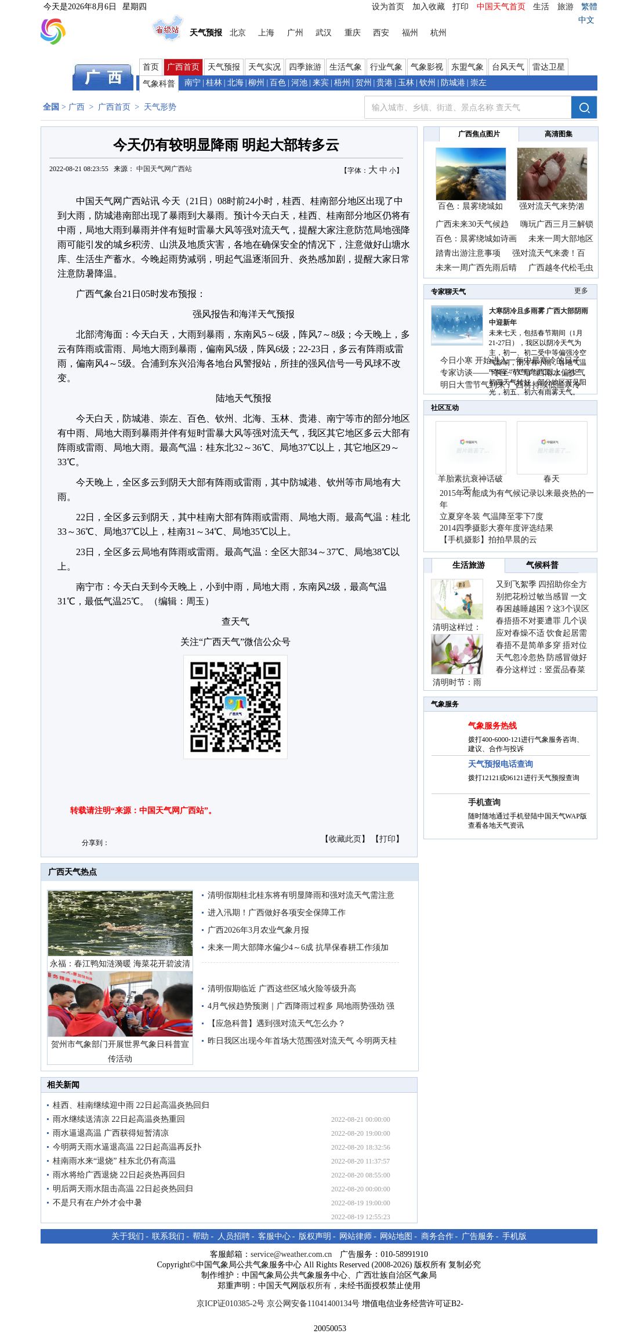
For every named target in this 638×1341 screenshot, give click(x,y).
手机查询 (484, 802)
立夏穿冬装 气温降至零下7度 (491, 516)
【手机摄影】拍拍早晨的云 (488, 539)
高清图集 (558, 134)
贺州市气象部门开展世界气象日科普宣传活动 (120, 1051)
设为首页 (388, 6)
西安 (381, 32)
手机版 (514, 1236)
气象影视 (427, 67)
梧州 (342, 82)
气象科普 (159, 83)
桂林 (214, 82)
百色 (278, 82)
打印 (460, 6)
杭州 (438, 32)
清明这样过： (457, 627)
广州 (295, 32)
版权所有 (315, 1285)
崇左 (478, 82)
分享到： (96, 843)
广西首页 (183, 67)
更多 (581, 291)
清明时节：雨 (457, 682)
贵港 (384, 82)
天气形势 (160, 107)
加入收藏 (428, 6)
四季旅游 (305, 67)
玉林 (406, 82)
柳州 (256, 82)
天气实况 (264, 67)
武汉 (324, 32)
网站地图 (396, 1236)
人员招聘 (233, 1236)
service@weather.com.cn (291, 1254)
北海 (235, 82)
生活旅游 (468, 565)
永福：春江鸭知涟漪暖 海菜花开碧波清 (120, 963)
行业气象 (386, 67)
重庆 (353, 32)
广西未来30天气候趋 (472, 224)
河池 (299, 82)
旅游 (565, 6)
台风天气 (508, 67)
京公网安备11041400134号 (313, 1303)
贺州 (364, 82)
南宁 (192, 82)
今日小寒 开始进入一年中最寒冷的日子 (510, 360)
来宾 (321, 82)
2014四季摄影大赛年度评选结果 (496, 528)
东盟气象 (467, 67)
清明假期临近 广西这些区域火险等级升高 (282, 988)
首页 (151, 67)
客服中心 (274, 1236)
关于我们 (127, 1236)
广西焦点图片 (479, 134)
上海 (266, 32)
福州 (410, 32)
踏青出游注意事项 (468, 253)
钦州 (427, 82)
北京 (238, 32)
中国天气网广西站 (164, 169)
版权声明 (315, 1236)
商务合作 (437, 1236)
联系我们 (168, 1236)
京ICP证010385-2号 (230, 1303)
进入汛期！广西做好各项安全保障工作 (277, 912)
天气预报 (224, 67)
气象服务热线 (492, 726)
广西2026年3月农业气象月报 (258, 930)
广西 (76, 107)
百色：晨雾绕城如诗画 (476, 238)
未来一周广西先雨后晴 (476, 267)
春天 (551, 478)
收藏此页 (345, 839)
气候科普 (542, 565)
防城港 (453, 82)
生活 (541, 6)
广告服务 (478, 1236)
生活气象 (345, 67)
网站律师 (355, 1236)
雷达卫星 (548, 67)
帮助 (201, 1236)
